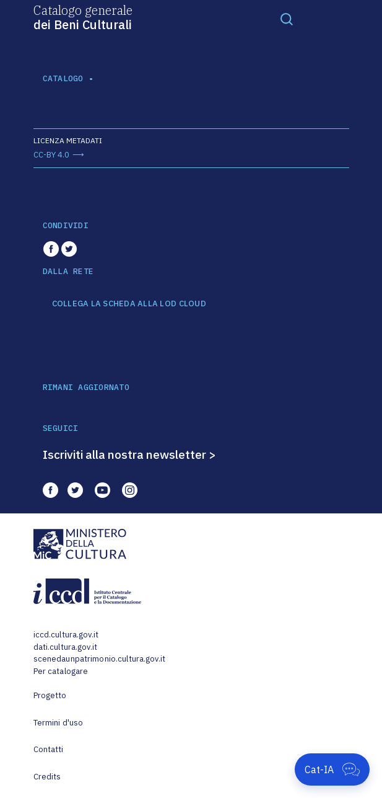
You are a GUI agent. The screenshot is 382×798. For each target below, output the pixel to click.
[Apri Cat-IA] (332, 769)
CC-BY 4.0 (51, 154)
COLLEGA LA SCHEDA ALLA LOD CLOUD (129, 304)
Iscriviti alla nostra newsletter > (129, 454)
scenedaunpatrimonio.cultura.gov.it (99, 659)
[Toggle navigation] (286, 18)
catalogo (63, 78)
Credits (47, 776)
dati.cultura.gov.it (65, 647)
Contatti (48, 749)
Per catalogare (61, 671)
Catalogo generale (82, 17)
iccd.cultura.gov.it (65, 634)
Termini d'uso (58, 722)
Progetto (50, 695)
